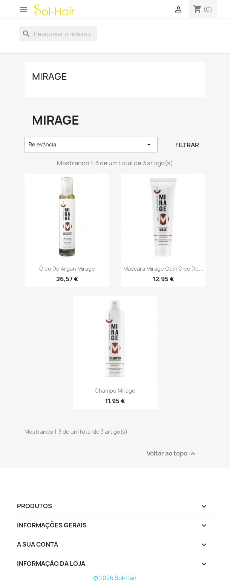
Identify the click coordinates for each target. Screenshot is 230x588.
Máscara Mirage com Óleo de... (163, 268)
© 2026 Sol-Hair (115, 578)
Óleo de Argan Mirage (67, 268)
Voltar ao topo (172, 453)
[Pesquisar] (58, 33)
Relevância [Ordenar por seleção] (91, 144)
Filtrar (187, 145)
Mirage (49, 76)
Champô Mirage (115, 390)
